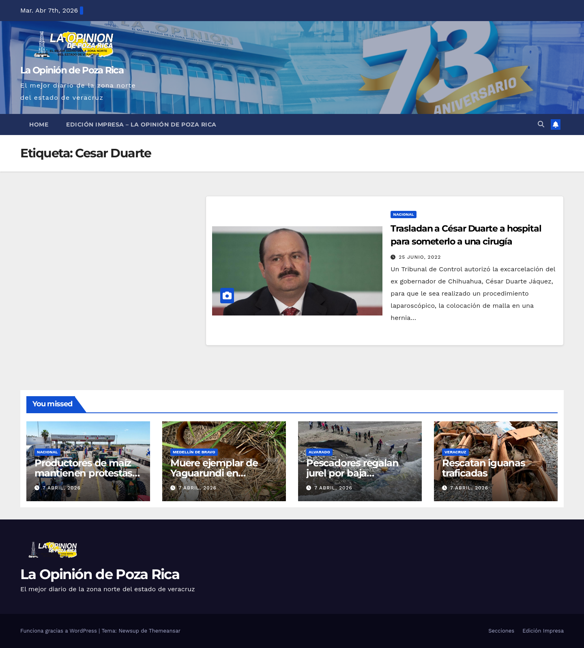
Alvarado (319, 452)
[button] (541, 124)
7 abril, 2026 (62, 488)
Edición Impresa (543, 631)
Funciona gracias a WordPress (59, 631)
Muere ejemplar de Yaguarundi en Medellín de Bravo (214, 473)
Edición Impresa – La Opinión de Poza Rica (141, 124)
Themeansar (164, 631)
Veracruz (455, 452)
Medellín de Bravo (194, 452)
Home (38, 124)
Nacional (403, 214)
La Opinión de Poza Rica (71, 70)
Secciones (501, 631)
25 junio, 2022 (420, 257)
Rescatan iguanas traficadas (483, 468)
